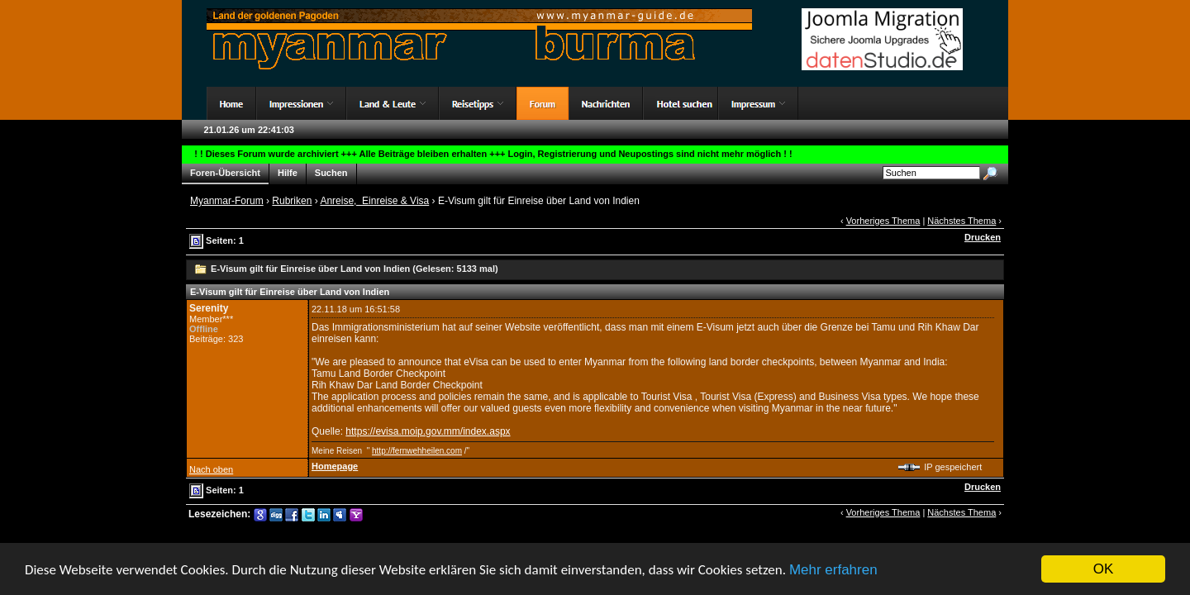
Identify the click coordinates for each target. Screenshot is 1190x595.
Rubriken (292, 201)
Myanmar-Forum (227, 201)
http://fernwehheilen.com (417, 450)
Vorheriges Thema (883, 221)
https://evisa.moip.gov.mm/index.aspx (427, 431)
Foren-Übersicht (225, 173)
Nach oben (211, 469)
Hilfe (287, 173)
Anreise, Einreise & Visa (374, 201)
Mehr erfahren (833, 570)
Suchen (331, 173)
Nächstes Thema (961, 221)
